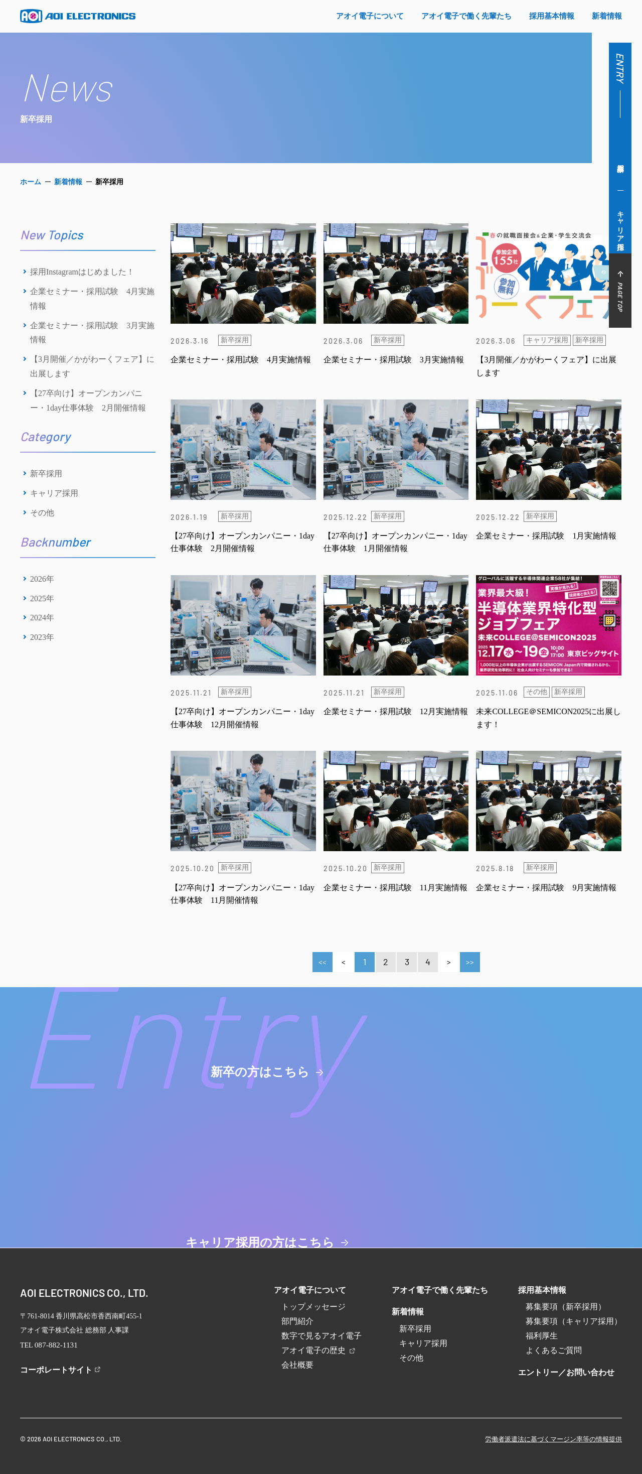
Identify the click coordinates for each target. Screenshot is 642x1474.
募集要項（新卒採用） (566, 1306)
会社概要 (297, 1365)
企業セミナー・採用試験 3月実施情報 (92, 332)
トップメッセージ (313, 1306)
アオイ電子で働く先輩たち (440, 1290)
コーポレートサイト (56, 1368)
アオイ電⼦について (370, 16)
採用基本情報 (542, 1290)
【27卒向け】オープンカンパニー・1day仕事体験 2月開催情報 (88, 400)
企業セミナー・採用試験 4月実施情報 (92, 298)
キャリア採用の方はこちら (482, 1117)
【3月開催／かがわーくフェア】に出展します (92, 366)
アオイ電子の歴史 (319, 1350)
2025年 (42, 598)
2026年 (42, 579)
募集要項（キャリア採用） (574, 1321)
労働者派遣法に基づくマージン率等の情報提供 (553, 1437)
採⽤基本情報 (551, 16)
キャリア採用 (620, 222)
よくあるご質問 (554, 1350)
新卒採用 (620, 159)
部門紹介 (297, 1321)
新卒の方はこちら (161, 1117)
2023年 (42, 637)
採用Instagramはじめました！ (82, 271)
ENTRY (620, 68)
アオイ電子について (310, 1290)
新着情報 (607, 16)
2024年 (42, 617)
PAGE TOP (620, 291)
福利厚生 (542, 1335)
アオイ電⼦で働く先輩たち (466, 16)
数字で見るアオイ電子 (321, 1335)
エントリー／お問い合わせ (566, 1372)
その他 (42, 512)
